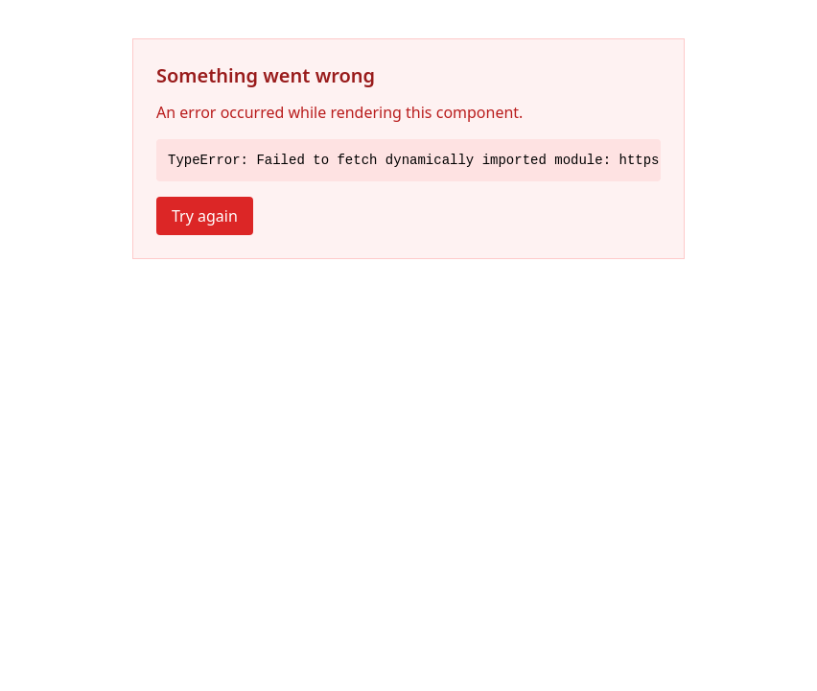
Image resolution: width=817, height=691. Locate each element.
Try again (205, 215)
